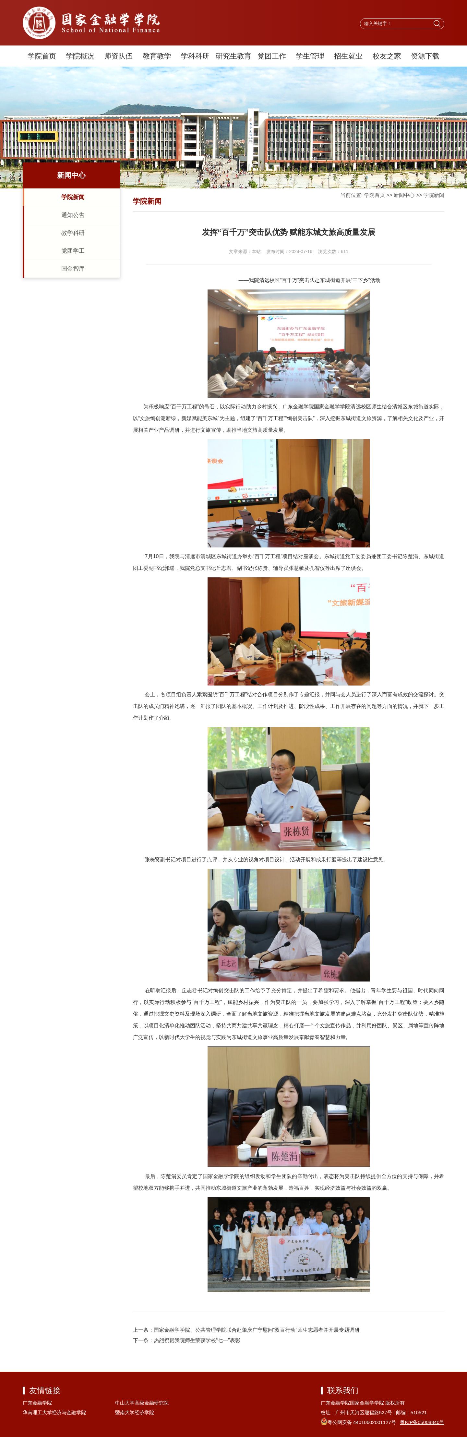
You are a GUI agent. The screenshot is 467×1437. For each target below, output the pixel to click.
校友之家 (387, 56)
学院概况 (80, 56)
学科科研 (195, 56)
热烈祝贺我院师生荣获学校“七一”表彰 (197, 1340)
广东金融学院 (37, 1402)
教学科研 (73, 233)
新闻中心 (404, 195)
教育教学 (157, 56)
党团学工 (73, 251)
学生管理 (310, 56)
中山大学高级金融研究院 (142, 1402)
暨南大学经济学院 (134, 1412)
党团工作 (271, 56)
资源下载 (425, 56)
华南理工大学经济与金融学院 (54, 1412)
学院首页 (42, 56)
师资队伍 (118, 56)
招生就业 (348, 56)
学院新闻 (73, 197)
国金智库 (73, 268)
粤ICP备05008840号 (422, 1422)
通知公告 (73, 215)
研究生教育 (233, 56)
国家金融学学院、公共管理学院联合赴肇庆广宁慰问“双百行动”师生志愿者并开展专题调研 (257, 1330)
